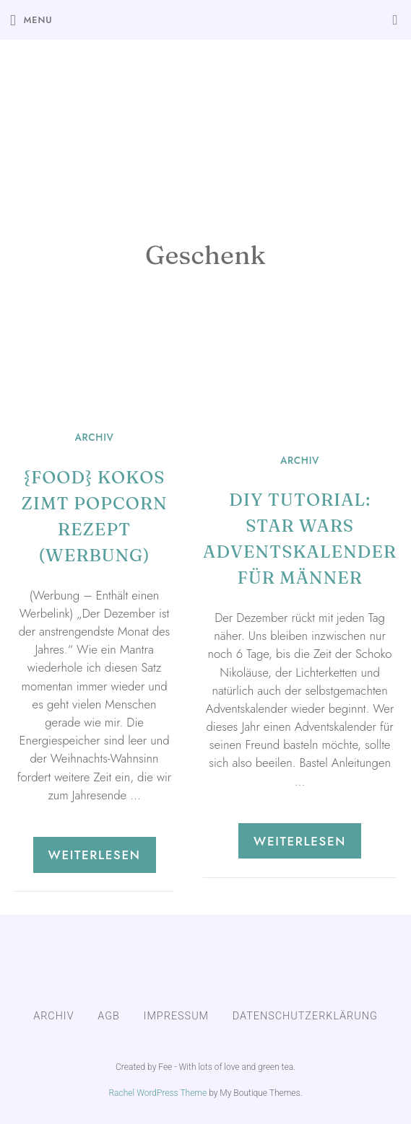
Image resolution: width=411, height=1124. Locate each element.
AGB (109, 1016)
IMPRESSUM (176, 1016)
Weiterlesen (94, 855)
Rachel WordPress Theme (157, 1093)
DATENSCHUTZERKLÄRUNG (305, 1016)
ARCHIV (93, 437)
